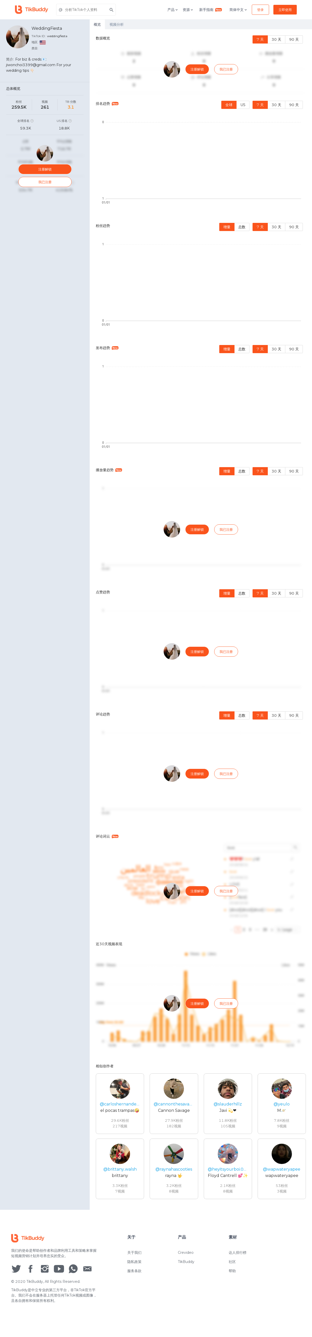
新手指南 (210, 9)
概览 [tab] (97, 24)
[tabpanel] (201, 619)
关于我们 (134, 1257)
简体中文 (238, 9)
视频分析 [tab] (117, 24)
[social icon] (16, 1273)
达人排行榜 (237, 1257)
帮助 (232, 1276)
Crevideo (186, 1257)
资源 (188, 9)
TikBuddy (186, 1266)
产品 (173, 9)
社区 (232, 1266)
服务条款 (134, 1276)
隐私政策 (134, 1266)
